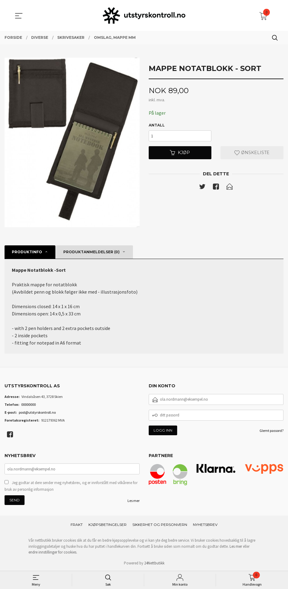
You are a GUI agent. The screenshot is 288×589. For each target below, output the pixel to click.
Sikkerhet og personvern (159, 524)
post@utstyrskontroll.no (37, 412)
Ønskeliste (252, 153)
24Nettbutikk (154, 563)
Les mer (133, 500)
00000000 (28, 404)
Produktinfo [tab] (27, 252)
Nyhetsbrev (205, 524)
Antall (157, 125)
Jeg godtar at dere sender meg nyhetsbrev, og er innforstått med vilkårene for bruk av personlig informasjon (71, 486)
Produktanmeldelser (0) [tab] (91, 252)
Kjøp (180, 153)
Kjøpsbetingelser (107, 524)
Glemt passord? (271, 430)
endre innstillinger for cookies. (52, 552)
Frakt (77, 524)
